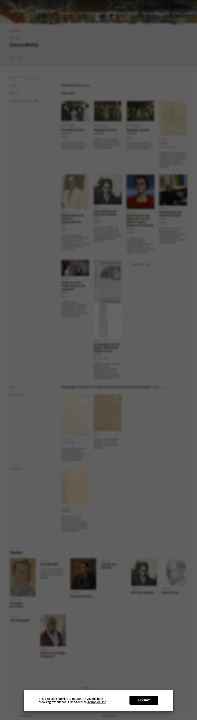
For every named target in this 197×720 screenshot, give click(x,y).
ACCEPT (144, 700)
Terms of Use (96, 702)
